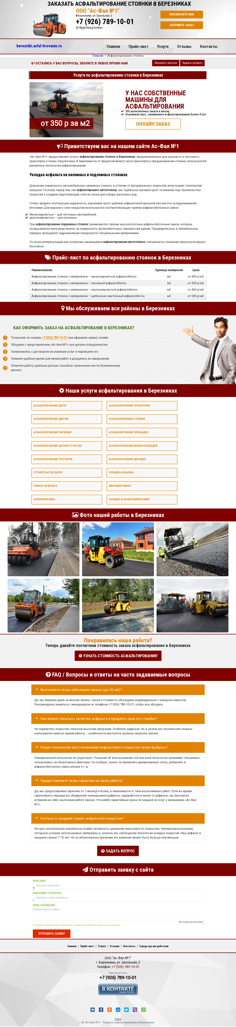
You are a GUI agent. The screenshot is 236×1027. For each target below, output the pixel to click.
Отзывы (184, 46)
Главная (113, 46)
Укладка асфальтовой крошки (129, 499)
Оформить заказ (181, 25)
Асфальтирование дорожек (127, 459)
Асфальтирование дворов (51, 419)
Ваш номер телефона (47, 890)
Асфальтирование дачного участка (58, 445)
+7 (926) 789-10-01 (105, 21)
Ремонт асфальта (45, 486)
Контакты (208, 46)
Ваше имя (39, 878)
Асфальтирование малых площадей (133, 445)
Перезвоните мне (181, 14)
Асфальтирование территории (129, 405)
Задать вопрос (192, 63)
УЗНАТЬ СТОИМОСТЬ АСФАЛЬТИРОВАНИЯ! (118, 655)
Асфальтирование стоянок (127, 419)
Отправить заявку (51, 931)
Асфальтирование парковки (52, 432)
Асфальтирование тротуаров (53, 459)
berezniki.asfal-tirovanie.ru (39, 45)
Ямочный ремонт (120, 486)
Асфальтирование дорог (50, 405)
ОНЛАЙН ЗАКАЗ (153, 124)
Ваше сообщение (44, 903)
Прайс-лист (138, 46)
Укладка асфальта (121, 472)
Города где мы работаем (154, 943)
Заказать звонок (165, 63)
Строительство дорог (48, 472)
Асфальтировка (44, 499)
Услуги (163, 46)
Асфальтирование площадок (128, 432)
